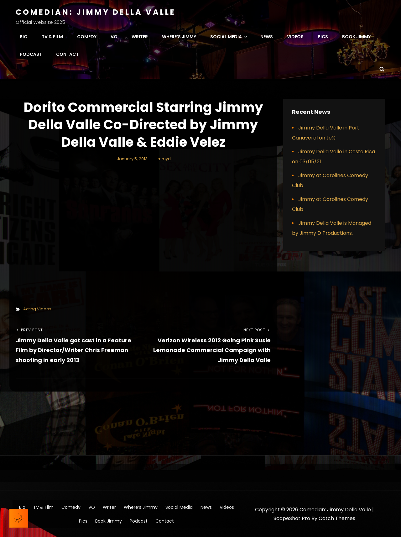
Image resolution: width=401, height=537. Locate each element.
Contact (67, 54)
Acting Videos (37, 308)
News (266, 36)
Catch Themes (337, 518)
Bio (24, 36)
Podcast (31, 54)
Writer (140, 36)
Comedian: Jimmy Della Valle (96, 12)
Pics (323, 36)
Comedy (86, 36)
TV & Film (52, 36)
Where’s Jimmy (179, 36)
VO (114, 36)
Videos (295, 36)
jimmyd (162, 158)
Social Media (229, 36)
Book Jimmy (356, 36)
